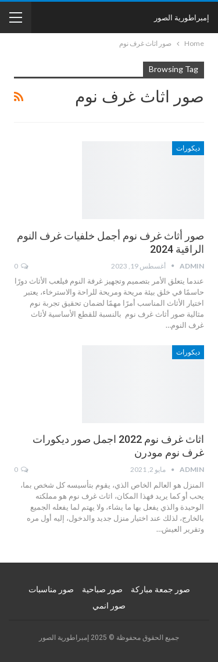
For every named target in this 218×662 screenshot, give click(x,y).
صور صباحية (102, 589)
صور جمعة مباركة (160, 589)
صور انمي (109, 605)
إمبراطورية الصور (181, 17)
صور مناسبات (51, 589)
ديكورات (188, 148)
